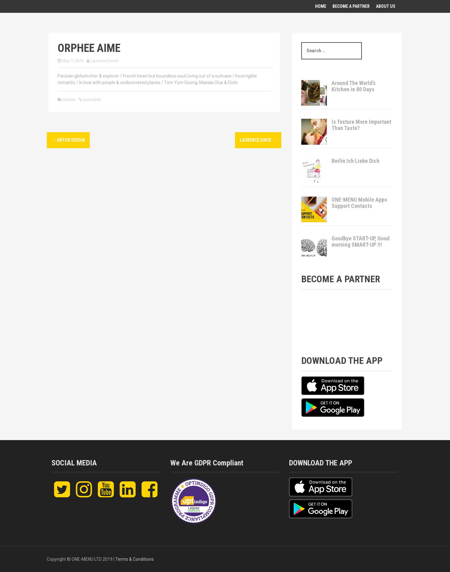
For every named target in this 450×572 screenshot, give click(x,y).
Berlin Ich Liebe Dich (355, 161)
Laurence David (104, 60)
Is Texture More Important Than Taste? (361, 124)
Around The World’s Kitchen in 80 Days (354, 86)
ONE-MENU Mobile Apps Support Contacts (359, 202)
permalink (91, 99)
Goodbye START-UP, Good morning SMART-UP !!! (360, 241)
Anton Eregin (68, 140)
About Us (385, 6)
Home (320, 6)
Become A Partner (351, 6)
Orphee (68, 99)
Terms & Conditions (134, 559)
